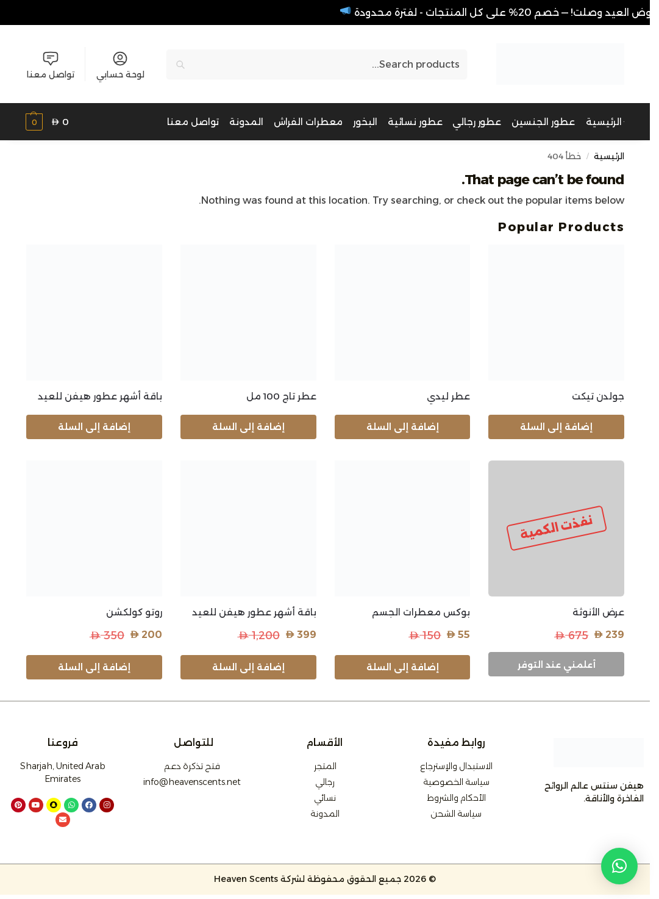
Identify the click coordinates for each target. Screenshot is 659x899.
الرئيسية (609, 156)
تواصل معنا (50, 65)
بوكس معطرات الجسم (421, 612)
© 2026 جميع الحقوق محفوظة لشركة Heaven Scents (325, 878)
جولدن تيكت (598, 396)
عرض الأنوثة (598, 612)
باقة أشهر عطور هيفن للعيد (100, 396)
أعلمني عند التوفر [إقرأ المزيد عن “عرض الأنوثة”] (557, 664)
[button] (47, 122)
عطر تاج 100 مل (281, 396)
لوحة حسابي (120, 65)
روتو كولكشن (134, 612)
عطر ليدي (448, 396)
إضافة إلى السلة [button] (556, 426)
